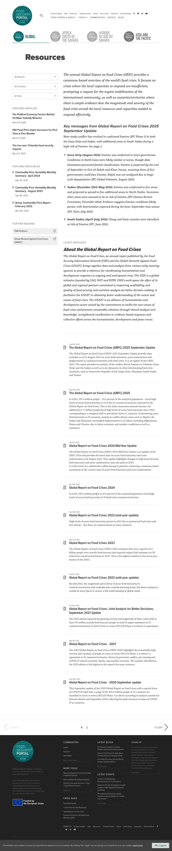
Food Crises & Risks (62, 17)
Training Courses (85, 13)
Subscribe (114, 13)
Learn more (138, 845)
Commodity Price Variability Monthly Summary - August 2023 (34, 189)
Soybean (66, 752)
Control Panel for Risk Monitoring (74, 808)
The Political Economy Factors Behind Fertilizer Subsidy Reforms (33, 116)
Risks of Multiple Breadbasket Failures (76, 780)
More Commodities (70, 760)
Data (65, 13)
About (95, 13)
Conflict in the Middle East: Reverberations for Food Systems (109, 780)
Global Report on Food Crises (73, 812)
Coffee (65, 747)
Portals (67, 826)
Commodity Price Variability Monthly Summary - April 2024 (34, 174)
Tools (82, 17)
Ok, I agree (160, 845)
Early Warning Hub (69, 803)
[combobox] (35, 77)
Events (111, 17)
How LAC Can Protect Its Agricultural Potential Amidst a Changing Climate (110, 754)
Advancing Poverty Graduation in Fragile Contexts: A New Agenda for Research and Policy (111, 787)
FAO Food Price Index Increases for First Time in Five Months (34, 132)
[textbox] (35, 77)
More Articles (102, 766)
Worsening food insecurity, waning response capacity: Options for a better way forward (111, 796)
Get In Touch (104, 13)
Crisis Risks (70, 798)
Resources (73, 13)
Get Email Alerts (125, 13)
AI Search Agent (56, 13)
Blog (121, 17)
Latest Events (105, 774)
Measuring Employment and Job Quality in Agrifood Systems (77, 774)
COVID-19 (136, 742)
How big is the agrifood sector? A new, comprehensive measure (76, 784)
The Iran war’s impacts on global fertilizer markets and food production (110, 748)
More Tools (70, 768)
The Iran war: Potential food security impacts (33, 147)
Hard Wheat (67, 756)
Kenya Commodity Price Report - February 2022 (32, 204)
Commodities (97, 17)
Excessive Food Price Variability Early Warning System (76, 816)
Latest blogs (105, 742)
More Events (101, 803)
